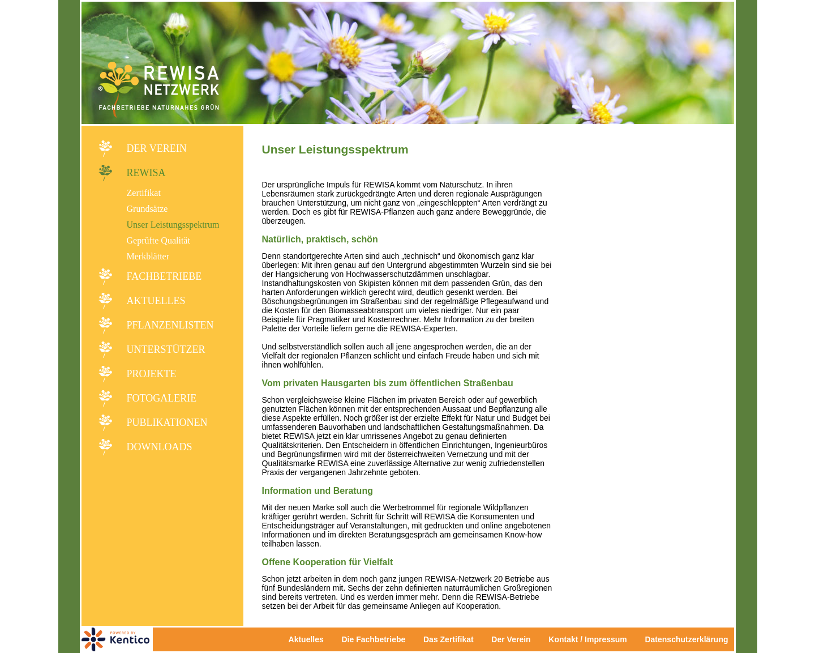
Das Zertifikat (448, 639)
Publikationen (167, 422)
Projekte (152, 373)
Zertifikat (144, 193)
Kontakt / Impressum (590, 639)
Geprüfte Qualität (158, 240)
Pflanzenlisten (170, 325)
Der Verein (157, 148)
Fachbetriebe (164, 276)
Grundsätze (147, 209)
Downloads (159, 447)
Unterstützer (166, 349)
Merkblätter (148, 256)
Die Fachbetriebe (373, 639)
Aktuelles (156, 300)
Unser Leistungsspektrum (173, 224)
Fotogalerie (162, 398)
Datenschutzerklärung (686, 639)
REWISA (146, 172)
